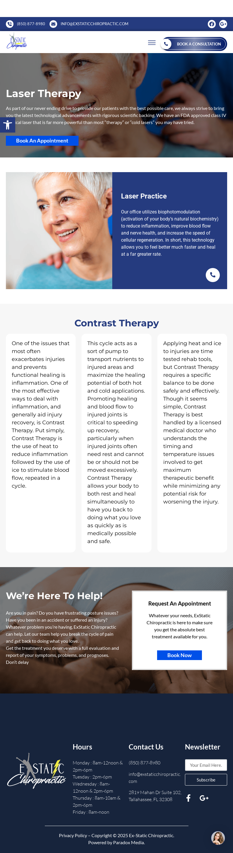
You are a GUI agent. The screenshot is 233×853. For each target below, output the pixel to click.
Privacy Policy (73, 835)
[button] (7, 125)
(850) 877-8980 (144, 763)
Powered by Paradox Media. (116, 842)
